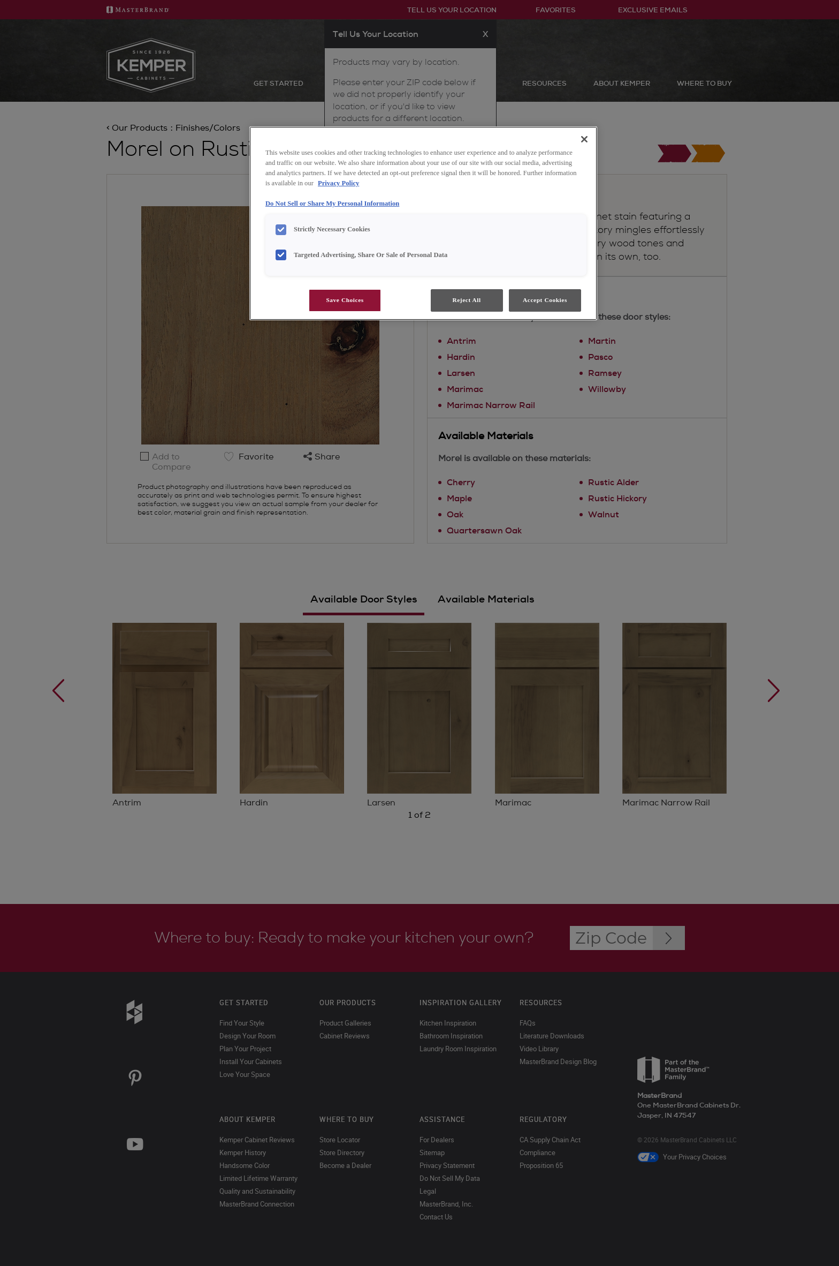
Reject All (466, 300)
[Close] (584, 139)
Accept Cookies (545, 300)
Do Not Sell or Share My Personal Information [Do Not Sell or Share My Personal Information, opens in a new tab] (332, 203)
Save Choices (344, 300)
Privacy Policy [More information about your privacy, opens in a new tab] (338, 183)
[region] (423, 223)
